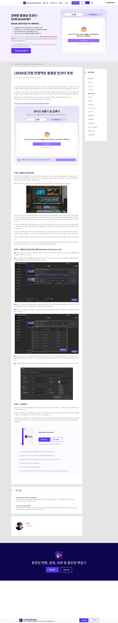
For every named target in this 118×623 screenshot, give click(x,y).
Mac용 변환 (90, 101)
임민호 (17, 74)
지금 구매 (66, 565)
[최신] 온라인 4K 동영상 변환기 (25, 501)
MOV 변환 (90, 86)
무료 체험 (84, 620)
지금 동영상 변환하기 (21, 48)
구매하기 (94, 620)
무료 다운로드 (77, 2)
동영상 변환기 (18, 60)
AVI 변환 (90, 93)
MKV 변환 (90, 82)
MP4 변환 (90, 78)
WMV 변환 (90, 97)
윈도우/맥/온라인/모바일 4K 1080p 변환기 (29, 493)
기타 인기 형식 (91, 104)
